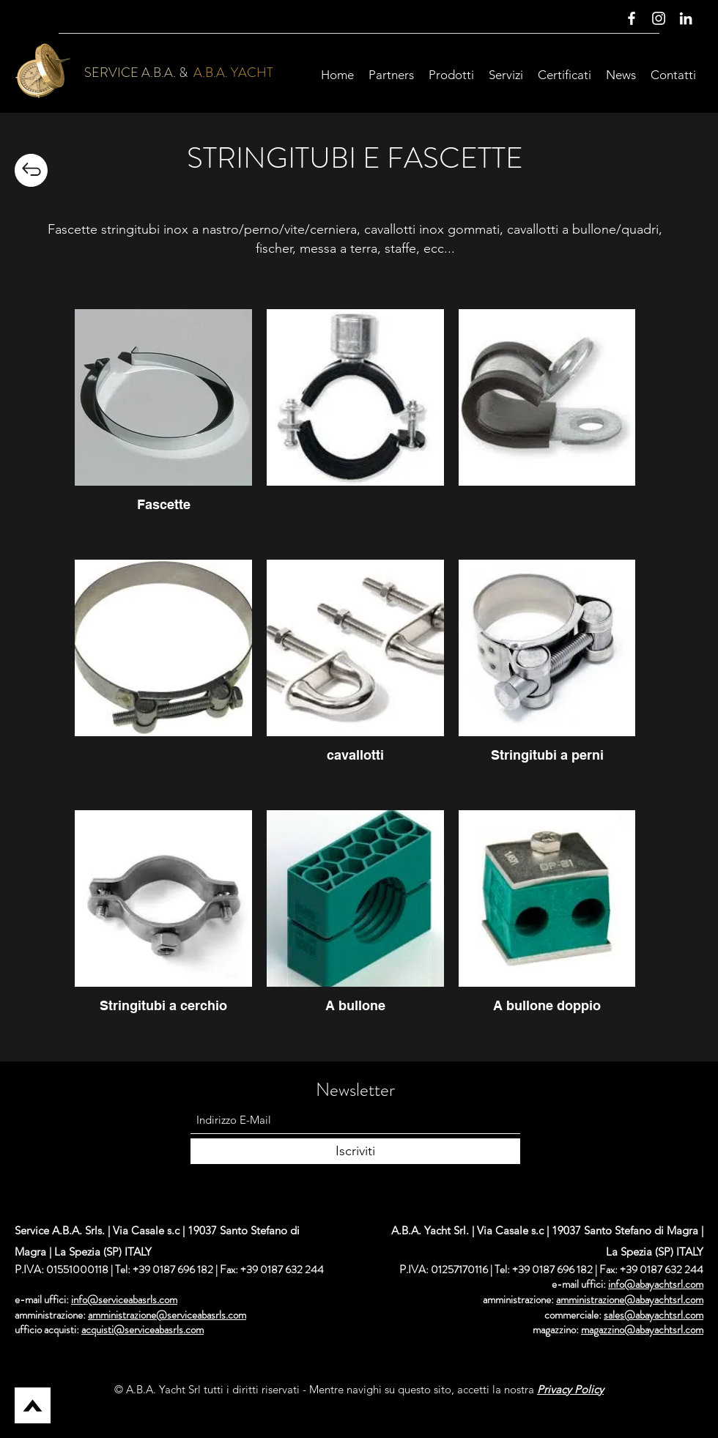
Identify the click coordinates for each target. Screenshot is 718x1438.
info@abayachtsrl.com (655, 1284)
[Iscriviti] (355, 1151)
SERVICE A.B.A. (130, 72)
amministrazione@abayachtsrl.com (629, 1299)
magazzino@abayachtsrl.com (642, 1330)
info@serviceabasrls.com (124, 1299)
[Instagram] (658, 18)
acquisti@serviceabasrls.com (142, 1330)
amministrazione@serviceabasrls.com (167, 1315)
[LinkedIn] (686, 18)
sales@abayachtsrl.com (653, 1315)
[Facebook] (631, 18)
